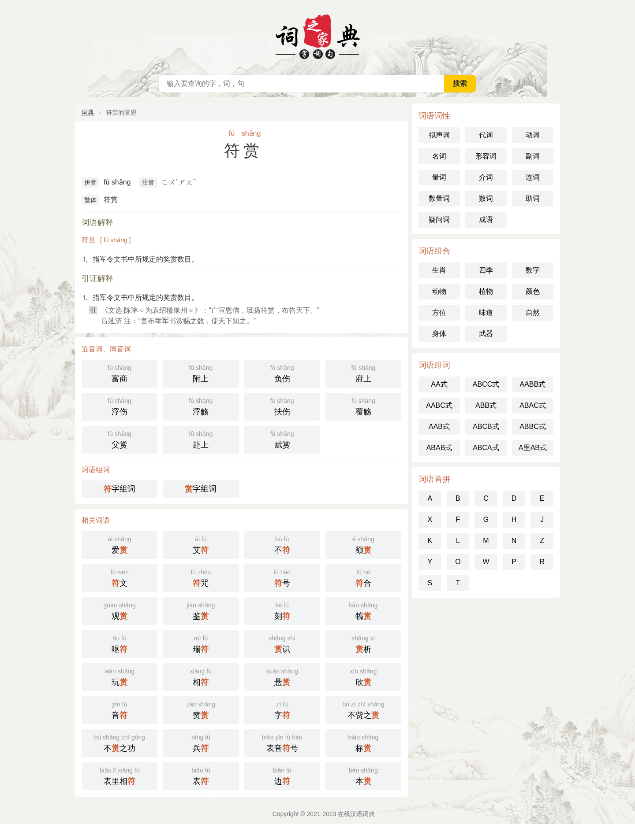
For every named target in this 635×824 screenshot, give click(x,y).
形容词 (486, 156)
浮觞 (200, 405)
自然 (533, 312)
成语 (486, 219)
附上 (200, 372)
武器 (486, 333)
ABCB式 (486, 426)
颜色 (533, 291)
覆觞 (363, 405)
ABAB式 (439, 447)
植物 (486, 291)
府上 (363, 372)
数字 (533, 270)
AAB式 (439, 426)
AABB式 (533, 384)
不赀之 (363, 709)
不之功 (119, 742)
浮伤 (119, 405)
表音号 (282, 742)
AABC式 (439, 405)
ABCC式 (486, 384)
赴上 (200, 439)
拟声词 (439, 135)
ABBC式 (532, 426)
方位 (439, 312)
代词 (486, 135)
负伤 (282, 372)
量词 (439, 177)
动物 (439, 291)
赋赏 (282, 439)
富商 (119, 372)
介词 (486, 177)
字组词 (119, 488)
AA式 (439, 384)
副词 (533, 156)
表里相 (119, 775)
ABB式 (486, 405)
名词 (439, 156)
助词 (533, 198)
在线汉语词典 (317, 35)
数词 (486, 198)
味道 (486, 312)
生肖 (439, 270)
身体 (439, 333)
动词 (533, 135)
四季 (486, 270)
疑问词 (439, 219)
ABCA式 (486, 447)
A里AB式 (533, 447)
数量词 (439, 198)
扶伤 (282, 405)
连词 (533, 177)
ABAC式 (532, 405)
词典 (88, 112)
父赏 (119, 439)
